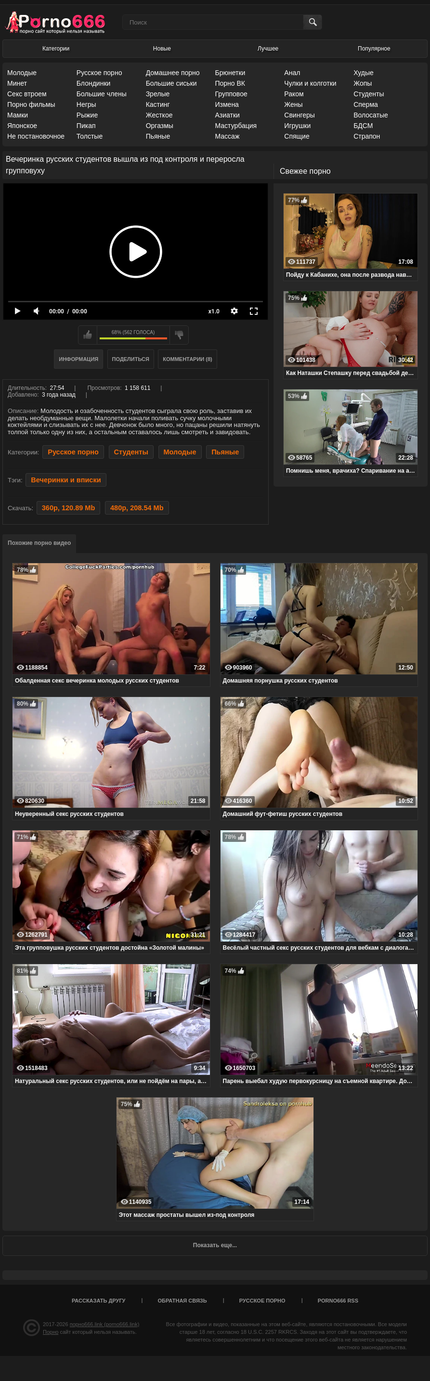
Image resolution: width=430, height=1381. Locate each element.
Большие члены (102, 94)
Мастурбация (236, 125)
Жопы (362, 83)
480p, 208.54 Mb (137, 508)
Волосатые (370, 115)
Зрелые (158, 94)
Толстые (90, 136)
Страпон (366, 136)
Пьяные (158, 136)
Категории (55, 48)
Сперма (365, 104)
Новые (162, 48)
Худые (363, 73)
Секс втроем (27, 94)
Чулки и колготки (310, 83)
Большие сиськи (171, 83)
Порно (50, 1332)
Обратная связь (182, 1301)
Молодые (22, 73)
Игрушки (297, 125)
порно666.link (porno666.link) (105, 1324)
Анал (292, 73)
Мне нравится (87, 335)
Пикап (86, 125)
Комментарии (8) (187, 359)
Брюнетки (230, 73)
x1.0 (214, 311)
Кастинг (158, 104)
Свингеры (299, 115)
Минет (17, 83)
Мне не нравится (179, 335)
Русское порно (99, 73)
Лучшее (268, 48)
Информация (78, 359)
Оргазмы (159, 125)
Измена (226, 104)
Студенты (368, 94)
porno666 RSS (338, 1301)
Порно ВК (230, 83)
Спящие (296, 136)
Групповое (231, 94)
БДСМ (363, 125)
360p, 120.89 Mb (68, 508)
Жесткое (159, 115)
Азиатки (227, 115)
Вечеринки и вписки (66, 480)
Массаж (227, 136)
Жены (293, 104)
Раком (293, 94)
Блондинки (94, 83)
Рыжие (87, 115)
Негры (86, 104)
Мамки (17, 115)
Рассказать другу (99, 1301)
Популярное (374, 48)
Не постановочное (36, 136)
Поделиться (130, 359)
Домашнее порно (173, 73)
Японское (22, 125)
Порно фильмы (31, 104)
